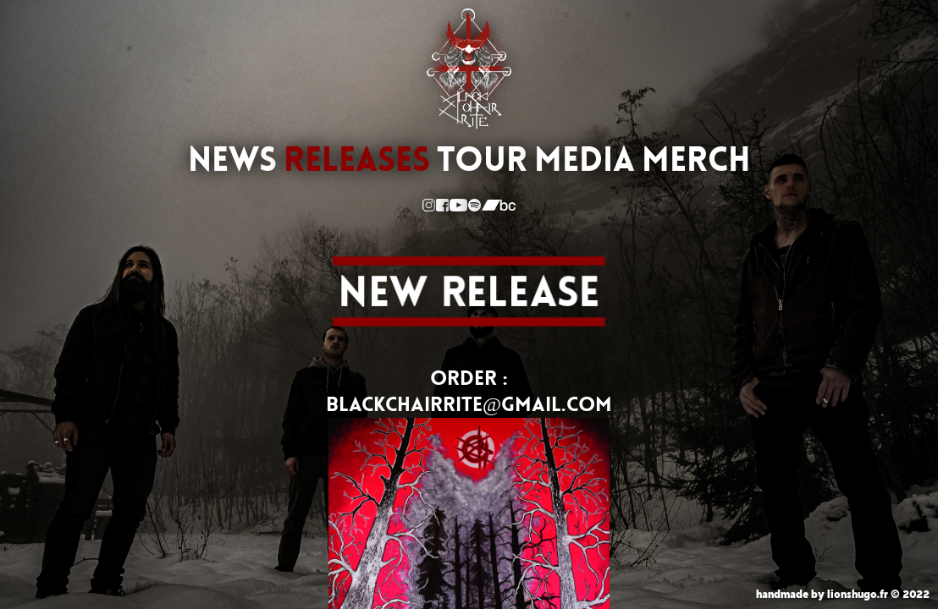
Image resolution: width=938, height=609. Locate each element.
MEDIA (584, 160)
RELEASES (357, 160)
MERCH (696, 160)
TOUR (482, 160)
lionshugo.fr (857, 594)
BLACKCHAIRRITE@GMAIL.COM (469, 405)
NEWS (232, 160)
